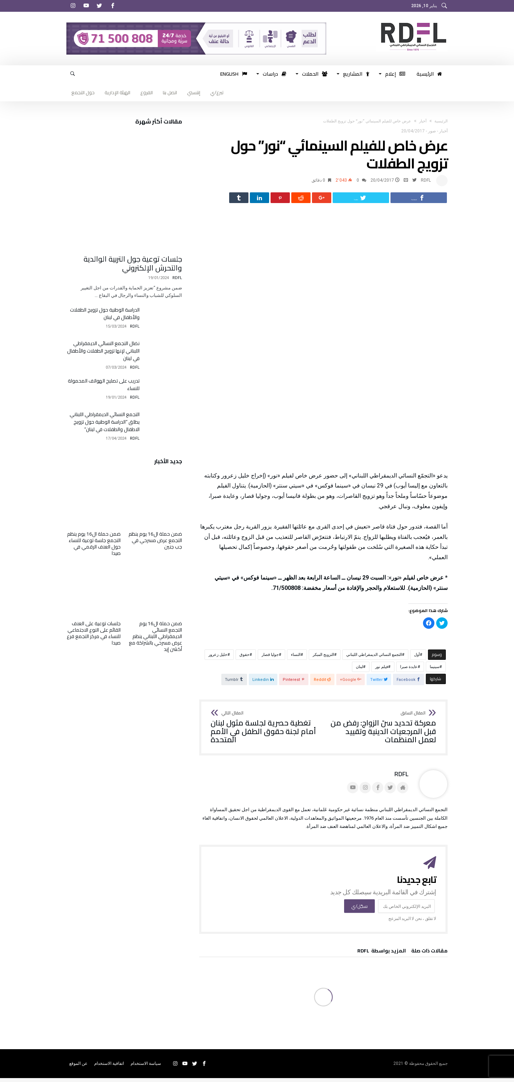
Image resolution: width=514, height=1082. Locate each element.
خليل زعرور (217, 658)
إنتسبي (193, 92)
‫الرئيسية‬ (441, 121)
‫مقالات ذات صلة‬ (429, 955)
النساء (296, 658)
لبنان (359, 670)
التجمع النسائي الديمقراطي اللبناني (374, 658)
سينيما (434, 670)
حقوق (245, 658)
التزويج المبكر (323, 658)
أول (417, 658)
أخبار (423, 121)
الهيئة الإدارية (117, 92)
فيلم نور (381, 670)
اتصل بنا (170, 92)
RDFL (426, 180)
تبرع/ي (216, 92)
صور (432, 130)
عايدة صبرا (409, 670)
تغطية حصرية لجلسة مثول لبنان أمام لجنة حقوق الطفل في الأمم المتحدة (265, 731)
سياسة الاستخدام (146, 1067)
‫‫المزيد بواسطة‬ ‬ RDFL (381, 955)
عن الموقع (78, 1067)
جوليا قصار (270, 658)
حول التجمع (83, 92)
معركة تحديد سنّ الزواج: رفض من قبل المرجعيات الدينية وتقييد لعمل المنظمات (382, 731)
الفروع (146, 92)
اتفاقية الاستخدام (109, 1067)
